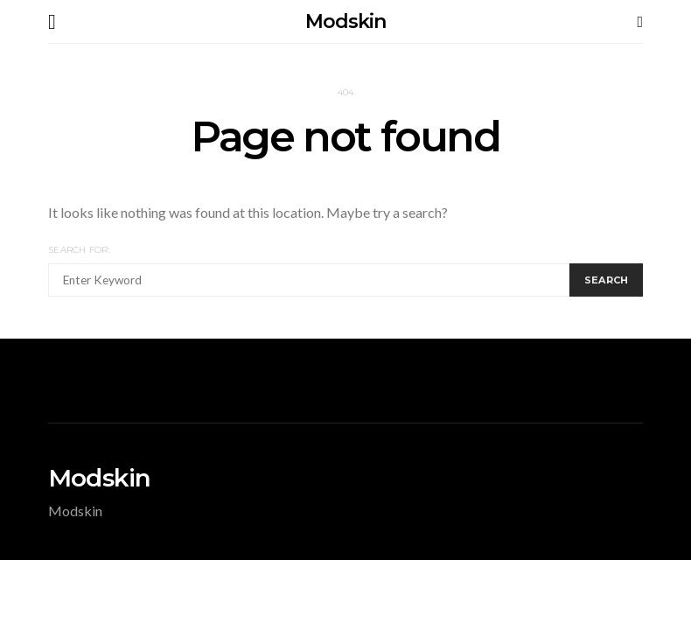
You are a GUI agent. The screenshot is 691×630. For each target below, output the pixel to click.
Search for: (79, 250)
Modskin (345, 21)
